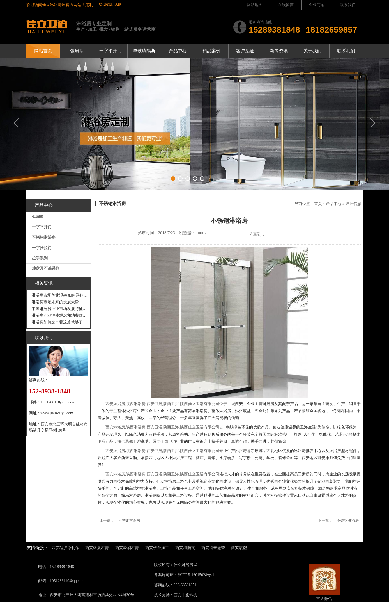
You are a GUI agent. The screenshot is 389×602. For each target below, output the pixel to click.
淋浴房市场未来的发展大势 (55, 302)
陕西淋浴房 (136, 404)
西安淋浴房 (115, 404)
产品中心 (178, 50)
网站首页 (43, 50)
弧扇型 (77, 50)
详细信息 (353, 204)
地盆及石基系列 (45, 268)
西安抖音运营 (213, 548)
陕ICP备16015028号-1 (196, 575)
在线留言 (286, 5)
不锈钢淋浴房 (44, 237)
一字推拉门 (42, 248)
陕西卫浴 (171, 404)
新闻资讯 (279, 50)
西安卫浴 (154, 404)
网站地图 (255, 5)
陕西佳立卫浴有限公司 (199, 404)
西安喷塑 (239, 548)
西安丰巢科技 (185, 595)
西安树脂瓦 (185, 548)
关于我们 (312, 50)
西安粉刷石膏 (127, 548)
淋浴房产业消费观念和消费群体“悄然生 (60, 315)
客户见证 (245, 50)
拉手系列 (40, 258)
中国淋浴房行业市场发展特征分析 (60, 309)
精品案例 (211, 50)
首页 (318, 204)
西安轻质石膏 (97, 548)
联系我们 (348, 5)
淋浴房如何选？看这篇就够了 (57, 322)
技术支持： (164, 595)
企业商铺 (316, 5)
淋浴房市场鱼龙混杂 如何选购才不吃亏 (60, 295)
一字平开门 (110, 50)
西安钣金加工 (157, 548)
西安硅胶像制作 (65, 548)
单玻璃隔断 (144, 50)
